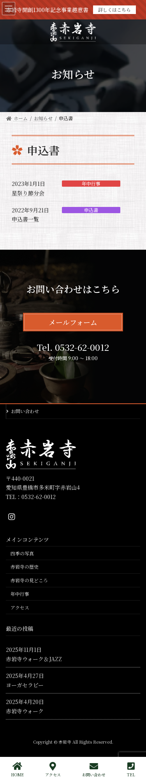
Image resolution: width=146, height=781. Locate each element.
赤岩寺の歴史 (25, 566)
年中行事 (91, 183)
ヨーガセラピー (25, 685)
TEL (131, 769)
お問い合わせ (25, 411)
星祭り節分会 (28, 193)
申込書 (91, 210)
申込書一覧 (25, 219)
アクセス (20, 607)
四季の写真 (22, 553)
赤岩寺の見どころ (29, 580)
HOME (17, 769)
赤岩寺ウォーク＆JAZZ (34, 659)
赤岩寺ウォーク (25, 711)
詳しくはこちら (114, 9)
